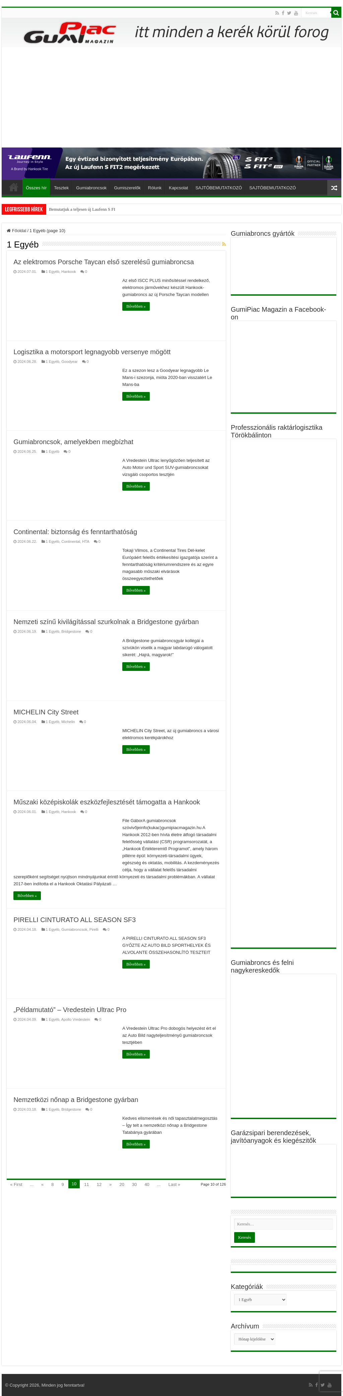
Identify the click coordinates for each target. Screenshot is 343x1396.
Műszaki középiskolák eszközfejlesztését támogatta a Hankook (106, 802)
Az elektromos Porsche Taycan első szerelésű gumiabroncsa (103, 262)
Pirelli (93, 929)
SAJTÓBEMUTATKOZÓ (218, 187)
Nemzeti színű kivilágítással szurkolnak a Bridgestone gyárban (106, 621)
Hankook (68, 272)
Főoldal (13, 187)
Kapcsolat (178, 187)
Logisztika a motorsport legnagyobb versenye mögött (91, 352)
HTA (85, 541)
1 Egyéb (53, 272)
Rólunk (154, 187)
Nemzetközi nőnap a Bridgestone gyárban (75, 1099)
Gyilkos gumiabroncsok (70, 209)
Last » (174, 1184)
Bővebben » (136, 306)
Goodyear (69, 362)
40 (146, 1184)
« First (16, 1184)
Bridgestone (71, 631)
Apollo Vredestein (75, 1019)
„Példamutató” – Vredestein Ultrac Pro (69, 1009)
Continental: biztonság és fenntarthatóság (75, 531)
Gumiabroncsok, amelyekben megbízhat (73, 441)
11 (86, 1184)
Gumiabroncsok (91, 187)
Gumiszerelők (127, 187)
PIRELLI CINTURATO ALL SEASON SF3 (74, 919)
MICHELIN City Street (45, 712)
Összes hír (36, 187)
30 (134, 1184)
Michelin (68, 722)
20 (121, 1184)
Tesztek (61, 187)
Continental (70, 541)
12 (99, 1184)
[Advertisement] (171, 97)
